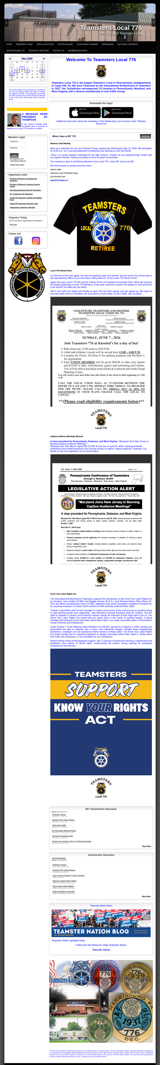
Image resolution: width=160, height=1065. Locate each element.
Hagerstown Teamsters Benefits (22, 208)
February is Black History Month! (64, 881)
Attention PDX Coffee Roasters (63, 820)
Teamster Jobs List (15, 50)
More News (146, 896)
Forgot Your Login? (17, 165)
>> (43, 58)
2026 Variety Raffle (59, 825)
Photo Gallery (65, 44)
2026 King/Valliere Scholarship (64, 892)
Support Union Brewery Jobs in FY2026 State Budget (71, 841)
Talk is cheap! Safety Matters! (63, 886)
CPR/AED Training (59, 815)
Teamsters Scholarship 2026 (62, 836)
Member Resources (77, 50)
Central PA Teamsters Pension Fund (24, 204)
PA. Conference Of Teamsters (21, 194)
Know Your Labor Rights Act (63, 594)
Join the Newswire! (59, 858)
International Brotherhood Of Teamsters (25, 190)
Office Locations (45, 44)
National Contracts (127, 44)
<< (10, 58)
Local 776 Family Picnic (61, 271)
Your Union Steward (87, 44)
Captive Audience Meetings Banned (66, 436)
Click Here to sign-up (18, 161)
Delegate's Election (39, 50)
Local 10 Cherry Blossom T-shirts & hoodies (69, 876)
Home (9, 44)
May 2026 (26, 58)
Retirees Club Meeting (60, 143)
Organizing (108, 44)
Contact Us (58, 50)
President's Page (24, 44)
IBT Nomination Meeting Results (64, 831)
